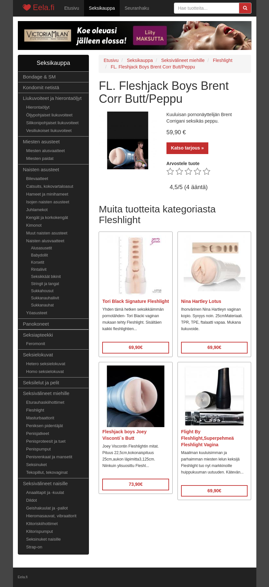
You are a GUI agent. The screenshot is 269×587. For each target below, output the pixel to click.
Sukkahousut (42, 291)
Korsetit (37, 262)
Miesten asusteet (41, 141)
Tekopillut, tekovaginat (47, 472)
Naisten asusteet (41, 169)
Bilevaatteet (37, 178)
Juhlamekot (37, 209)
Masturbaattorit (40, 417)
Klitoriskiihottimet (42, 523)
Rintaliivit (39, 269)
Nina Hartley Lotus (201, 301)
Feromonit (35, 343)
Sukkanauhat (42, 305)
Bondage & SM (39, 76)
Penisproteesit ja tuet (46, 441)
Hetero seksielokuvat (46, 363)
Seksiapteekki (38, 335)
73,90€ (136, 484)
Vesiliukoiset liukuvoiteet (49, 130)
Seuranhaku (137, 8)
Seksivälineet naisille (45, 483)
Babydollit (39, 255)
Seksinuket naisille (43, 539)
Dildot (31, 500)
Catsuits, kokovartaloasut (49, 186)
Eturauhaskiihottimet (45, 402)
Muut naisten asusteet (46, 233)
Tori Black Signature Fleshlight (135, 301)
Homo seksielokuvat (45, 371)
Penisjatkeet (37, 433)
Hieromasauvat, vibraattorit (51, 515)
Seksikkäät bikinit (46, 276)
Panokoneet (36, 324)
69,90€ (136, 347)
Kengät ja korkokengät (47, 217)
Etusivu (71, 8)
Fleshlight (35, 410)
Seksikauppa (102, 8)
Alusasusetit (41, 248)
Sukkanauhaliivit (45, 298)
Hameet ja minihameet (47, 194)
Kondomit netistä (41, 87)
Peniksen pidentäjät (44, 425)
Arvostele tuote (183, 163)
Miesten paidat (40, 158)
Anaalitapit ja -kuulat (45, 492)
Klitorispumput (39, 531)
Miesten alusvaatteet (45, 150)
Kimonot (34, 225)
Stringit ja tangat (45, 284)
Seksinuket (36, 464)
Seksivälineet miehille (46, 393)
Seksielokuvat (38, 354)
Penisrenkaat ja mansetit (49, 456)
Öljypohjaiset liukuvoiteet (49, 115)
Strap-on (34, 547)
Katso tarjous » (187, 147)
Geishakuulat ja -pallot (47, 508)
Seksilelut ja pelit (41, 382)
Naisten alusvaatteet (45, 240)
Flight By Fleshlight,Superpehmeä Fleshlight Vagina (207, 438)
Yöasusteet (36, 312)
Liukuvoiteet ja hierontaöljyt (52, 98)
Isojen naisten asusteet (47, 201)
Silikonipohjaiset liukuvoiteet (52, 122)
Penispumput (38, 449)
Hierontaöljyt (38, 107)
